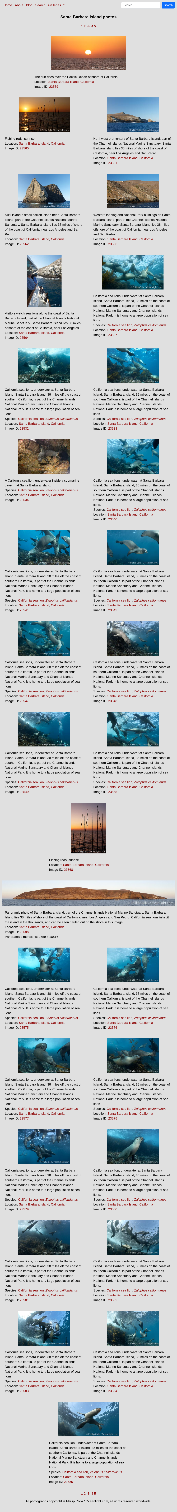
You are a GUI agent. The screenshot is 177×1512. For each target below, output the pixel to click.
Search (40, 5)
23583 (24, 1391)
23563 (112, 244)
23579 (24, 1209)
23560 (24, 148)
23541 (24, 610)
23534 (24, 500)
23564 (24, 337)
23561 (112, 163)
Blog (29, 5)
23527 (112, 335)
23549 (24, 792)
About (19, 5)
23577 (24, 1118)
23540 (112, 519)
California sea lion (119, 325)
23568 (68, 869)
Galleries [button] (55, 5)
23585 (68, 1482)
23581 (24, 1300)
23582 (112, 1300)
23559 (53, 86)
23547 (24, 701)
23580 (112, 1209)
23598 (24, 932)
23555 (112, 792)
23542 (112, 610)
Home (7, 5)
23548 (112, 701)
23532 (24, 428)
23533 (112, 428)
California (87, 82)
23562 (24, 244)
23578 (112, 1118)
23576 (112, 1027)
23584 (112, 1391)
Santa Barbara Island (63, 82)
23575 (24, 1027)
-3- (89, 26)
